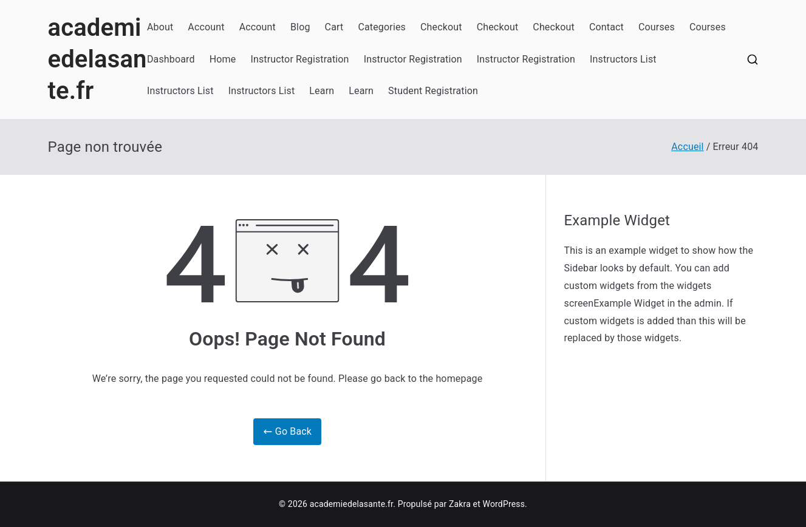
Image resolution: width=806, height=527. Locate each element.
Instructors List (623, 59)
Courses (656, 27)
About (160, 27)
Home (223, 59)
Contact (606, 27)
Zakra (460, 504)
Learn (321, 91)
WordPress (504, 504)
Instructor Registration (299, 59)
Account (206, 27)
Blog (300, 27)
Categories (382, 27)
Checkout (441, 27)
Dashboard (171, 59)
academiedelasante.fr (97, 59)
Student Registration (433, 91)
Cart (334, 27)
